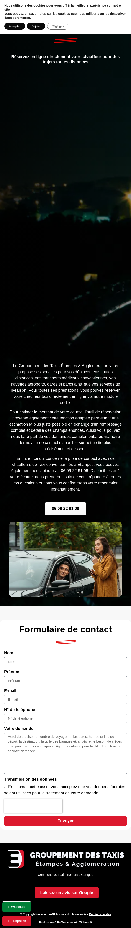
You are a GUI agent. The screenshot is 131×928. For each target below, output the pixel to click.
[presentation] (33, 806)
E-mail (10, 691)
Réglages (58, 26)
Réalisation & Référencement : (65, 922)
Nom (8, 653)
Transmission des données (30, 779)
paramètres (21, 18)
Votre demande (18, 728)
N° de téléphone (19, 710)
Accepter (15, 26)
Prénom (11, 672)
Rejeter (36, 26)
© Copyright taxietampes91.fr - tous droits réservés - (65, 914)
